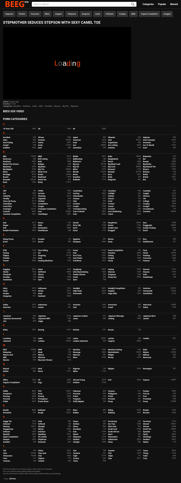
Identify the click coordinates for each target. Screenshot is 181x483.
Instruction (112, 305)
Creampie (7, 209)
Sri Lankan (42, 437)
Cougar (41, 206)
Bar (144, 159)
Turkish (41, 461)
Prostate (111, 399)
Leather (146, 338)
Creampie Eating (79, 209)
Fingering (42, 255)
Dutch (145, 230)
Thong (145, 453)
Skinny (40, 429)
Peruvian (76, 394)
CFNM (40, 191)
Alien (5, 140)
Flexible (6, 258)
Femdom (111, 253)
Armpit (6, 145)
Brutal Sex (42, 180)
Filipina (6, 255)
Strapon (6, 439)
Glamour (111, 272)
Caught (146, 193)
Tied (40, 456)
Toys (110, 458)
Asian (97, 14)
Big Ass (57, 106)
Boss (110, 174)
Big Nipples (7, 169)
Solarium (41, 432)
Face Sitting (43, 250)
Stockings (147, 437)
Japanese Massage (116, 316)
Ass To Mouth (148, 145)
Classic (111, 199)
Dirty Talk (77, 225)
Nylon (75, 371)
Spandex (146, 432)
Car (4, 193)
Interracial (147, 305)
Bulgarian (112, 180)
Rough (40, 413)
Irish (75, 307)
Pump (110, 401)
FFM (5, 250)
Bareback (7, 161)
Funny (110, 261)
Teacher (111, 451)
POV (40, 391)
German (146, 269)
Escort (40, 242)
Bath (40, 161)
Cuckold (6, 211)
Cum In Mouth (79, 211)
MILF (41, 106)
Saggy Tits (7, 421)
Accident (6, 137)
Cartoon (41, 193)
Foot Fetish (77, 258)
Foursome (35, 14)
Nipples (111, 369)
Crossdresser (148, 209)
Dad (4, 223)
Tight (75, 456)
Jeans (75, 318)
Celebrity (6, 196)
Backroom (7, 159)
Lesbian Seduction (80, 341)
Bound (5, 177)
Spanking (42, 434)
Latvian (111, 338)
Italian (145, 307)
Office (5, 380)
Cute (75, 214)
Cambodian (77, 191)
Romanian (7, 413)
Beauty (146, 161)
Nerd (40, 369)
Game (40, 269)
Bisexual (111, 169)
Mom (75, 357)
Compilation (43, 204)
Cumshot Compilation (12, 214)
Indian (5, 305)
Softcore (6, 432)
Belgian (41, 164)
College (146, 201)
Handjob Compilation (116, 288)
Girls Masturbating (80, 272)
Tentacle (76, 453)
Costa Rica (7, 206)
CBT (5, 191)
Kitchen (76, 330)
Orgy (40, 382)
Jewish (146, 318)
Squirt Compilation (10, 437)
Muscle (6, 360)
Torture (76, 458)
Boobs (40, 174)
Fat (39, 253)
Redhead (41, 410)
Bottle (145, 174)
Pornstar (6, 399)
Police (75, 396)
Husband (41, 296)
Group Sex (112, 277)
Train (145, 458)
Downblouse (43, 230)
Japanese (42, 316)
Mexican (76, 355)
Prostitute (147, 399)
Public (5, 401)
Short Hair (112, 426)
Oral (109, 380)
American (77, 140)
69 (74, 129)
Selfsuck (41, 424)
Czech (110, 214)
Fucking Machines (45, 261)
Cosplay (122, 14)
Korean (111, 330)
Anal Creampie (149, 140)
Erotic (5, 242)
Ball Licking (43, 159)
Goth (145, 274)
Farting (6, 253)
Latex (40, 338)
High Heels (77, 291)
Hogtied (111, 291)
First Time (77, 255)
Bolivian (146, 172)
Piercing (6, 396)
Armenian (147, 143)
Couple (76, 206)
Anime (40, 143)
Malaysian (7, 352)
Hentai (40, 291)
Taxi (74, 451)
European (77, 242)
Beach (110, 161)
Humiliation (147, 293)
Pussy (145, 401)
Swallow (146, 439)
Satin (40, 421)
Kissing (41, 330)
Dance (40, 223)
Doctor (110, 225)
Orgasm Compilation (149, 14)
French (6, 261)
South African (113, 432)
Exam (110, 242)
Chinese (146, 196)
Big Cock (111, 167)
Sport (110, 434)
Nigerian (76, 369)
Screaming (112, 421)
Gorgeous (86, 14)
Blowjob (111, 172)
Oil (39, 380)
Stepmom (9, 14)
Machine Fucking (115, 350)
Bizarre (146, 169)
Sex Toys (111, 424)
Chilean (111, 196)
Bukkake (76, 180)
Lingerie (58, 14)
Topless (41, 458)
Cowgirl (146, 206)
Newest (174, 4)
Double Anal (113, 228)
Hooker (6, 293)
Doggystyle (147, 225)
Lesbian (41, 341)
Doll (4, 228)
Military (146, 355)
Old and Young (79, 380)
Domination (42, 228)
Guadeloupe (148, 277)
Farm (145, 250)
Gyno (75, 280)
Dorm (75, 228)
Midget (111, 355)
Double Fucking (149, 228)
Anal (110, 140)
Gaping (111, 269)
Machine (76, 350)
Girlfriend (42, 272)
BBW (133, 14)
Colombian (7, 204)
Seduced (6, 424)
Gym (40, 280)
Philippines (112, 394)
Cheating (41, 196)
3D (39, 129)
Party (40, 394)
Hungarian (7, 296)
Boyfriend (42, 177)
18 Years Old (8, 129)
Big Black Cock (114, 164)
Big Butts (41, 167)
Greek (75, 277)
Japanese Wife (44, 318)
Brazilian (76, 177)
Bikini (47, 14)
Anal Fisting (8, 143)
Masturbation (113, 352)
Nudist (5, 371)
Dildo (40, 225)
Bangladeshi (113, 159)
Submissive (112, 439)
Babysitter (147, 156)
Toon (5, 458)
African (41, 137)
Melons (41, 355)
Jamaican (7, 316)
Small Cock (112, 429)
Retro (75, 410)
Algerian (146, 137)
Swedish (6, 442)
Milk (5, 357)
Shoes (75, 426)
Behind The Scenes (11, 164)
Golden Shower (79, 274)
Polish (110, 396)
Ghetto (5, 272)
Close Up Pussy (9, 201)
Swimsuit (42, 442)
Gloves (41, 274)
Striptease (72, 14)
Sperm (75, 434)
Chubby (6, 199)
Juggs (40, 321)
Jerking (111, 318)
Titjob (110, 456)
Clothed (41, 201)
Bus (144, 180)
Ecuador (41, 239)
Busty (40, 182)
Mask (40, 352)
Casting (76, 193)
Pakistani (109, 14)
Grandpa (6, 277)
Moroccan (147, 357)
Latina (34, 106)
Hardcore (26, 106)
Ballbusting (77, 159)
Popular (162, 4)
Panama (111, 391)
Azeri (145, 148)
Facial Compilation (115, 250)
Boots (75, 174)
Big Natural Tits (149, 167)
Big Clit (76, 167)
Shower (146, 426)
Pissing (41, 396)
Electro (111, 239)
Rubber (76, 413)
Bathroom (77, 161)
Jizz (4, 321)
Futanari (146, 261)
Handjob (76, 288)
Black (5, 172)
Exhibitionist (148, 242)
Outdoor (76, 382)
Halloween (42, 288)
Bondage (6, 174)
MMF (40, 350)
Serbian (76, 424)
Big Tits (65, 106)
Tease (145, 451)
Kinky (5, 330)
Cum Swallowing (114, 211)
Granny (41, 277)
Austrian (111, 148)
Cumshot (146, 211)
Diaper (5, 225)
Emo (145, 239)
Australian (77, 148)
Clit (144, 199)
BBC (5, 156)
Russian (146, 413)
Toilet (145, 456)
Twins (75, 461)
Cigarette (42, 199)
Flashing (146, 255)
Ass (74, 145)
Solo (75, 432)
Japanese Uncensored (12, 318)
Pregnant (76, 399)
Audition (6, 148)
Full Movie (77, 261)
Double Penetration (11, 230)
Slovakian (77, 429)
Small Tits (147, 429)
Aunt (40, 148)
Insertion (76, 305)
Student (76, 439)
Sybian (146, 442)
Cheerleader (78, 196)
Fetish (145, 253)
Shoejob (41, 426)
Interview (7, 307)
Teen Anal (42, 453)
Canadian (147, 191)
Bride (110, 177)
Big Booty (7, 167)
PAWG (5, 391)
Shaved (146, 424)
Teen (5, 453)
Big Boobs (147, 164)
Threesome (7, 456)
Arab (75, 143)
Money (110, 357)
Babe (110, 156)
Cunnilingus (43, 214)
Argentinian (113, 143)
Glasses (146, 272)
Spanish (6, 434)
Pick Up (146, 394)
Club (75, 201)
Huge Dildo (112, 293)
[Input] (84, 4)
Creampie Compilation (47, 209)
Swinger (76, 442)
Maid (145, 350)
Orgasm (146, 380)
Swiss (110, 442)
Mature (146, 352)
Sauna (75, 421)
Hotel (40, 293)
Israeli (110, 307)
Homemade (147, 291)
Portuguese (43, 399)
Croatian (111, 209)
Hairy (5, 288)
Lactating (7, 338)
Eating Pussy (8, 239)
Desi (145, 223)
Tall (4, 451)
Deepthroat (112, 223)
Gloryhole (7, 274)
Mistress (41, 357)
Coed (110, 201)
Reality (6, 410)
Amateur (41, 140)
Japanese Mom (149, 316)
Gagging (6, 269)
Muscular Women (45, 360)
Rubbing (111, 413)
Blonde (76, 172)
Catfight (111, 193)
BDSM (75, 156)
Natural (6, 369)
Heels (5, 291)
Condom (76, 204)
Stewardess (113, 437)
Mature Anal (8, 355)
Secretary (147, 421)
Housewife (77, 293)
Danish (76, 223)
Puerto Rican (43, 401)
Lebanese (7, 341)
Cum (40, 211)
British (145, 177)
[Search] (132, 4)
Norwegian (147, 369)
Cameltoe (17, 106)
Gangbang (77, 269)
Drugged (167, 14)
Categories (148, 4)
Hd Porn (12, 479)
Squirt (145, 434)
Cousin (111, 206)
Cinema (76, 199)
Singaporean (8, 429)
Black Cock (42, 172)
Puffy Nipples (78, 401)
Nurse (40, 371)
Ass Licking (112, 145)
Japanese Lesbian (80, 316)
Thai (110, 453)
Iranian (41, 307)
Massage (76, 352)
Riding (110, 410)
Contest (111, 204)
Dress (75, 230)
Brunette (48, 106)
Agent (75, 137)
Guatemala (7, 280)
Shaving (6, 426)
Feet (74, 253)
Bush (5, 182)
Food (40, 258)
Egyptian (76, 239)
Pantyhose (7, 394)
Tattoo (40, 451)
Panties (22, 14)
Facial (75, 250)
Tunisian (6, 461)
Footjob (111, 258)
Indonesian (42, 305)
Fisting (111, 255)
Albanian (111, 137)
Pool (145, 396)
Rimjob (146, 410)
